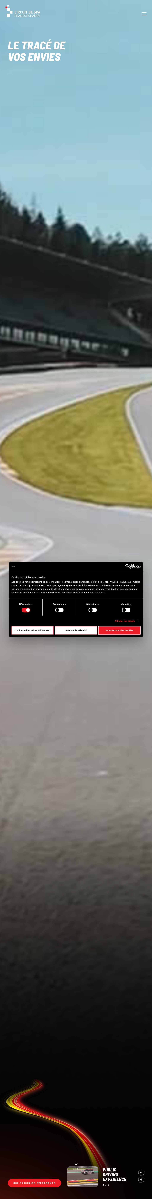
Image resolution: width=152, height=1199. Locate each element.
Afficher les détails (125, 621)
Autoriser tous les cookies (119, 630)
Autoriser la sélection (76, 630)
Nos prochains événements (34, 1183)
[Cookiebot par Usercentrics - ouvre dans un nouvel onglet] (128, 566)
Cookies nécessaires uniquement (32, 630)
